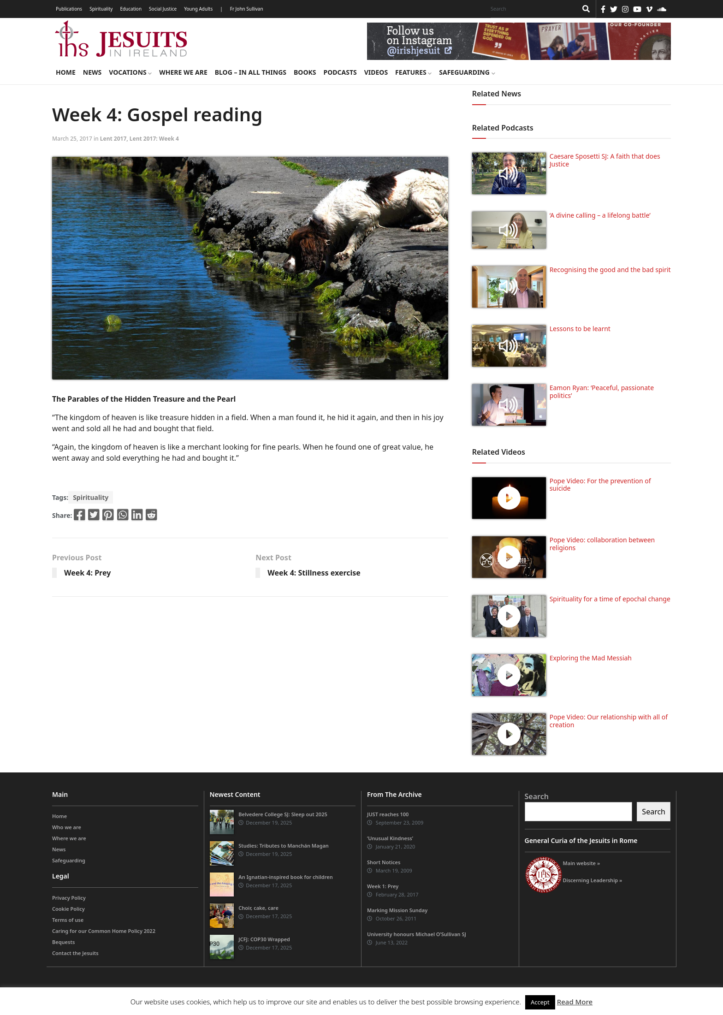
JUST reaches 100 (388, 814)
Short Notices (383, 862)
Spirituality (101, 9)
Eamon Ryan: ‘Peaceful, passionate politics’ (602, 391)
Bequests (63, 941)
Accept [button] (540, 1002)
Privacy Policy (69, 897)
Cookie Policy (68, 908)
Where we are (183, 72)
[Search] (532, 9)
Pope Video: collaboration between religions (602, 543)
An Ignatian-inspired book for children (285, 876)
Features (413, 72)
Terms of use (67, 919)
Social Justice (163, 9)
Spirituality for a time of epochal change (610, 598)
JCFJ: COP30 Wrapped (264, 939)
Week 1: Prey (382, 886)
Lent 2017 (113, 138)
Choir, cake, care (258, 907)
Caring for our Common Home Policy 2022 (103, 930)
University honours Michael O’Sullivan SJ (416, 934)
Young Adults (198, 9)
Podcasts (339, 72)
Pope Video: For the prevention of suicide (600, 484)
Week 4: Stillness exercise (314, 573)
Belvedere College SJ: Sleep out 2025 (282, 814)
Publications (69, 9)
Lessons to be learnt (580, 328)
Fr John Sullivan (246, 9)
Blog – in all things (250, 72)
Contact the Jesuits (75, 953)
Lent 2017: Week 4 (154, 138)
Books (305, 72)
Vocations (130, 72)
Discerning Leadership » (592, 880)
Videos (376, 72)
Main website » (581, 863)
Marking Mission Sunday (397, 910)
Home (66, 72)
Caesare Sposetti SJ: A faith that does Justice (605, 160)
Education (131, 9)
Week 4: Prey (87, 573)
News (92, 72)
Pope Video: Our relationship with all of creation (609, 720)
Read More (575, 1001)
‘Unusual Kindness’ (390, 838)
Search (537, 796)
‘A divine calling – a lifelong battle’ (600, 215)
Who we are (66, 827)
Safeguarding (467, 72)
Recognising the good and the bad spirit (610, 269)
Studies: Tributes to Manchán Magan (283, 845)
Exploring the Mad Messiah (591, 657)
